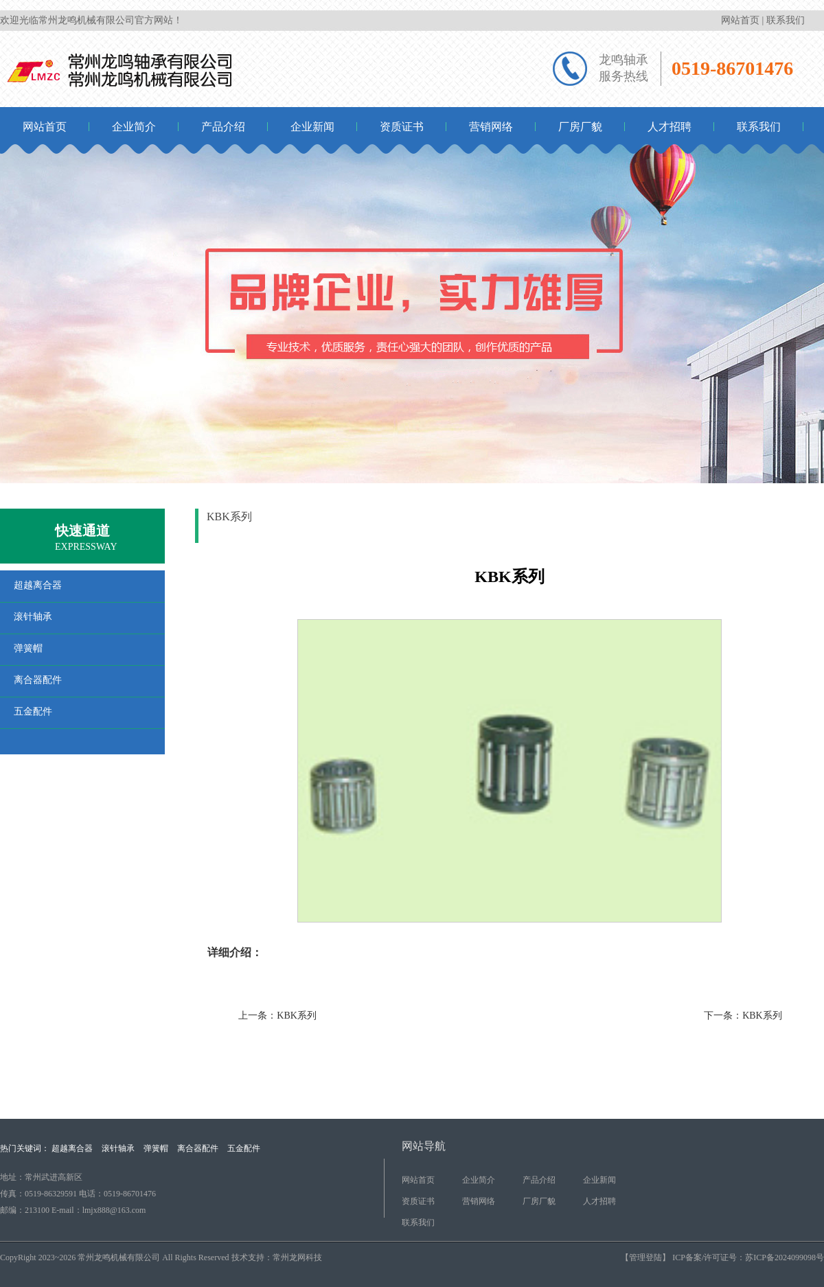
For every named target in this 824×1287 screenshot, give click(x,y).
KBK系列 (297, 1015)
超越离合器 (72, 1148)
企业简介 (134, 126)
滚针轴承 (800, 524)
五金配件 (243, 1148)
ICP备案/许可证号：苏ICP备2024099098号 (747, 1257)
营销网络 (491, 126)
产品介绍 (223, 126)
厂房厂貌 (580, 126)
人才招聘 (669, 126)
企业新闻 (312, 126)
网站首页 (740, 20)
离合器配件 (197, 1148)
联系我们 (785, 20)
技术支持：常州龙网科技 (276, 1257)
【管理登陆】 (645, 1257)
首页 (720, 524)
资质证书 (402, 126)
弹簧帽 (156, 1148)
